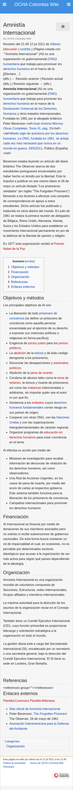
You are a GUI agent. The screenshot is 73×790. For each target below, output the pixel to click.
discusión (10, 49)
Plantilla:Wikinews (42, 700)
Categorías (12, 741)
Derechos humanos (35, 741)
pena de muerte (41, 372)
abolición (20, 353)
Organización (15, 746)
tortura (38, 353)
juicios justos (37, 343)
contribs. (25, 49)
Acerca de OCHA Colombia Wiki (46, 763)
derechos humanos (16, 69)
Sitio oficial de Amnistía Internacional (34, 709)
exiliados (38, 402)
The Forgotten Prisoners (50, 713)
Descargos (8, 766)
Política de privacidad (14, 763)
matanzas (34, 387)
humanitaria (11, 64)
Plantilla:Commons (16, 700)
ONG (52, 59)
